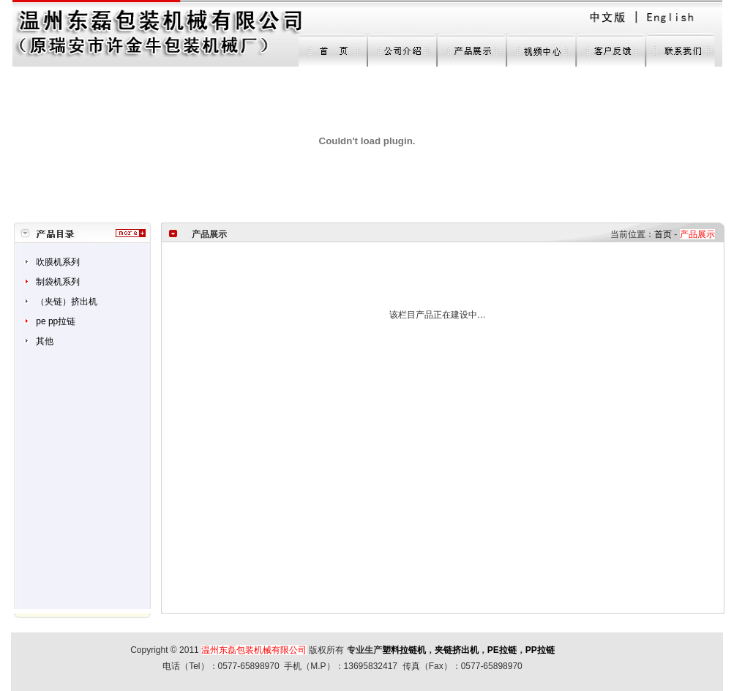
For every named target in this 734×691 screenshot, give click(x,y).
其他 (44, 341)
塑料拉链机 (404, 650)
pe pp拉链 (55, 321)
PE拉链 (502, 650)
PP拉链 (540, 650)
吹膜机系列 (58, 262)
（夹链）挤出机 (66, 301)
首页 (663, 234)
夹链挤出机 (457, 650)
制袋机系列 (58, 282)
